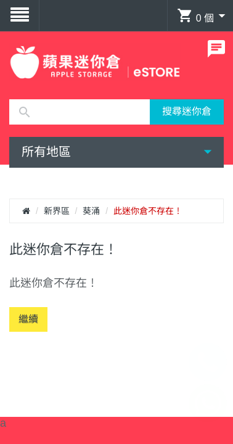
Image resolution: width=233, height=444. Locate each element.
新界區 (57, 211)
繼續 (28, 319)
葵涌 (91, 211)
